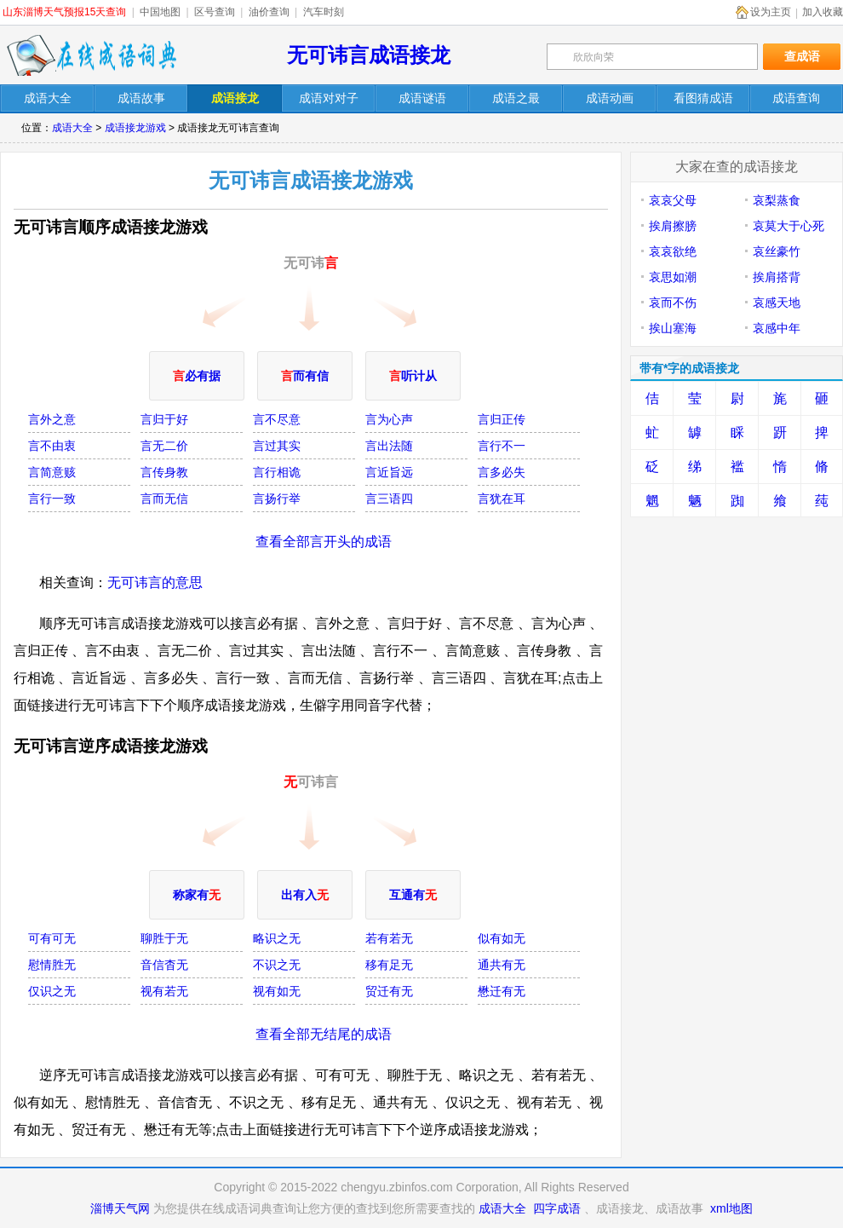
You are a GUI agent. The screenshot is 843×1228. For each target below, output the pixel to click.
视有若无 (164, 991)
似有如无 (501, 938)
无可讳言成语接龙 (368, 54)
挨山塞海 (673, 328)
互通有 (413, 895)
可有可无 (52, 938)
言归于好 (164, 419)
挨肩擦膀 (673, 226)
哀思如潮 (673, 277)
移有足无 (389, 964)
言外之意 (52, 419)
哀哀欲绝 (673, 251)
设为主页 (770, 12)
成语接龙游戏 (135, 128)
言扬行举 (277, 498)
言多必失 (501, 472)
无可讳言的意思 (155, 582)
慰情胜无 (52, 964)
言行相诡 (277, 472)
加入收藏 (822, 12)
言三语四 (389, 498)
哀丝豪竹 (776, 251)
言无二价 (164, 446)
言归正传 (501, 419)
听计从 (413, 376)
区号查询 (214, 12)
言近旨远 (389, 472)
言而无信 (164, 498)
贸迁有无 (389, 991)
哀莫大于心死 (788, 226)
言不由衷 (52, 446)
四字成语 (557, 1208)
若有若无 (389, 938)
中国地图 (160, 12)
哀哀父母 (673, 200)
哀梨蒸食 (776, 200)
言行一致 (52, 498)
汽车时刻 (323, 12)
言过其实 (277, 446)
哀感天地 (776, 302)
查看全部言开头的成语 (323, 541)
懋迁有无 (501, 991)
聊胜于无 (164, 938)
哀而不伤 (673, 302)
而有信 (305, 376)
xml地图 (731, 1208)
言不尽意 (277, 419)
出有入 (305, 895)
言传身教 (164, 472)
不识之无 (277, 964)
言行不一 (501, 446)
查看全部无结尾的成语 (323, 1034)
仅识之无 (52, 991)
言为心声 (389, 419)
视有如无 (277, 991)
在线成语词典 (91, 55)
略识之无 (277, 938)
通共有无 (501, 964)
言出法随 (389, 446)
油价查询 (269, 12)
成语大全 (72, 128)
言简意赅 (52, 472)
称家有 (197, 895)
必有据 (197, 376)
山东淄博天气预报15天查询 (64, 12)
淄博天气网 (120, 1208)
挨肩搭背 (776, 277)
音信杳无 (164, 964)
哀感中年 (776, 328)
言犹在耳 (501, 498)
